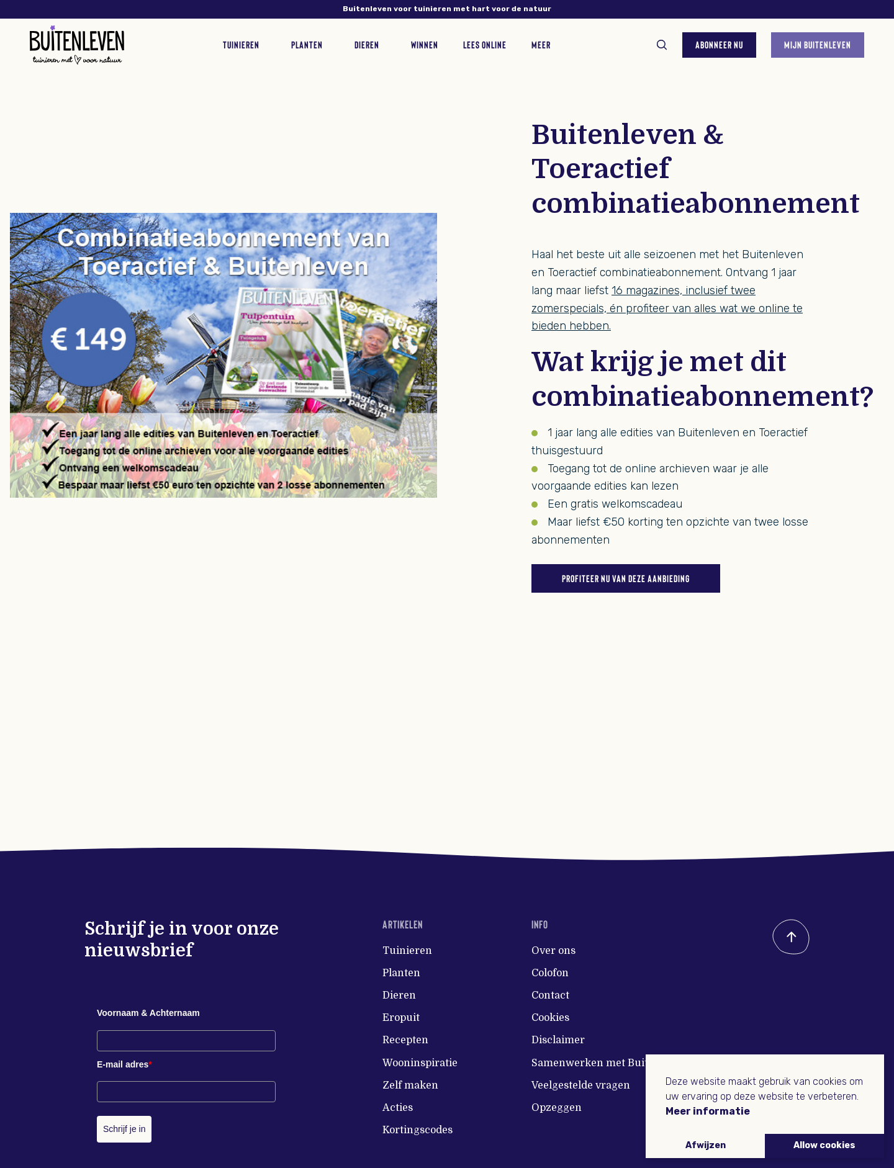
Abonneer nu (719, 44)
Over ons (553, 950)
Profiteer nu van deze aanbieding (626, 578)
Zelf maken (410, 1085)
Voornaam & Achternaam (148, 1013)
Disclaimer (558, 1040)
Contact (550, 995)
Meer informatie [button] (708, 1111)
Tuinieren (407, 950)
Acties (397, 1107)
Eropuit (401, 1017)
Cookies (550, 1017)
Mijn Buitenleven (817, 44)
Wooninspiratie (420, 1063)
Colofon (550, 973)
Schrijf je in (124, 1129)
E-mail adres (124, 1064)
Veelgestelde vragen (580, 1085)
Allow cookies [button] (824, 1145)
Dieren (399, 995)
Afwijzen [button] (705, 1145)
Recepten (405, 1040)
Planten (401, 973)
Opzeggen (556, 1107)
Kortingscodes (417, 1130)
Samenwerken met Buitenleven (609, 1063)
